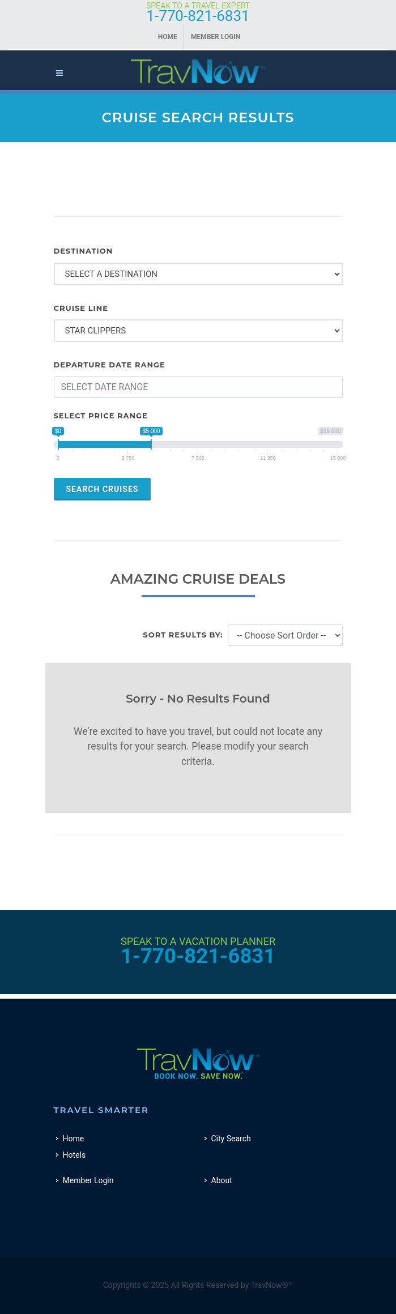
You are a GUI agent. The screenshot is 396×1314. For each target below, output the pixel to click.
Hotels (74, 1154)
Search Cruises (102, 489)
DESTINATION (83, 250)
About (221, 1180)
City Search (231, 1138)
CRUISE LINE (81, 308)
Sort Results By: (183, 634)
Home (167, 37)
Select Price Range (101, 415)
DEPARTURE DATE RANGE (109, 364)
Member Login (215, 37)
